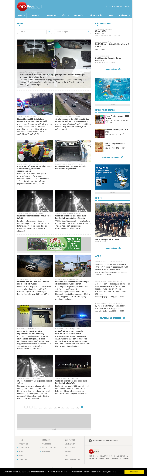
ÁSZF (67, 455)
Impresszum (70, 448)
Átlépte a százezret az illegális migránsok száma (34, 382)
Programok (34, 15)
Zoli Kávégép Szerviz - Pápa (108, 58)
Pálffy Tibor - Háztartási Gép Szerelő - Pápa (112, 45)
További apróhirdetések (111, 318)
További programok (111, 157)
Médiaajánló (70, 440)
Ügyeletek (23, 459)
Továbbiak (123, 15)
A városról (46, 444)
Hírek (20, 15)
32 (62, 407)
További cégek (111, 69)
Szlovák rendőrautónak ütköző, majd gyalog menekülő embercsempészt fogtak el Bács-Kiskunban (53, 76)
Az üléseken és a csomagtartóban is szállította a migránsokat (70, 167)
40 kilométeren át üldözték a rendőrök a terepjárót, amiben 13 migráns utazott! (72, 120)
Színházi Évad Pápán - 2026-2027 (117, 130)
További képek (111, 248)
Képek (64, 15)
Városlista (42, 6)
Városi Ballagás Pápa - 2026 (107, 239)
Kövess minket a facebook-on (105, 440)
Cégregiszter (51, 15)
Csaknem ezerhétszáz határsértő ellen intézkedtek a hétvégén (71, 382)
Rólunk (68, 452)
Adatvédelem (70, 444)
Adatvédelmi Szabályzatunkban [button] (103, 472)
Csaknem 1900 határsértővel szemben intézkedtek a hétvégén (33, 282)
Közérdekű (46, 440)
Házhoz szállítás (96, 15)
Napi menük (78, 15)
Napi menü (46, 452)
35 (77, 407)
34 (72, 407)
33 (67, 407)
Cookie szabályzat (72, 459)
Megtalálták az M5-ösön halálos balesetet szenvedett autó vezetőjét (32, 120)
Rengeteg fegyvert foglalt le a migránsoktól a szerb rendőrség (30, 332)
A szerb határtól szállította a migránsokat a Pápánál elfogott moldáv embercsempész (34, 168)
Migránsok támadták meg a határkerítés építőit (34, 217)
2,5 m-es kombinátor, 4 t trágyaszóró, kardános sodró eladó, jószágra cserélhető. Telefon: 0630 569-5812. (110, 309)
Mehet (49, 32)
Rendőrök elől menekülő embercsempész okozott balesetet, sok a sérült (72, 282)
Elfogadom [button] (134, 472)
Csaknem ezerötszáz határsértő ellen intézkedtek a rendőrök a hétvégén (70, 217)
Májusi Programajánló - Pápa (115, 144)
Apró (111, 15)
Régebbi (82, 407)
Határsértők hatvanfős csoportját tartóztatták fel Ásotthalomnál (69, 332)
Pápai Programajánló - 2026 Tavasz (117, 117)
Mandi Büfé (100, 31)
